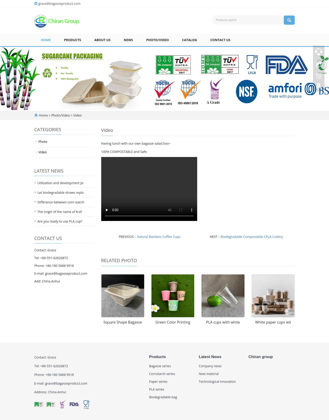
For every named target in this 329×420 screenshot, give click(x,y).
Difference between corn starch (60, 202)
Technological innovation (217, 381)
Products (72, 40)
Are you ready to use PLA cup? (59, 221)
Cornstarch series (162, 374)
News (128, 40)
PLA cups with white (223, 322)
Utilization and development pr (60, 183)
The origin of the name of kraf (59, 212)
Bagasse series (160, 366)
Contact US (220, 40)
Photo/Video (157, 40)
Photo (42, 141)
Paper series (158, 381)
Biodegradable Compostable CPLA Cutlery (252, 236)
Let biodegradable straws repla (60, 192)
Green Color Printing (172, 322)
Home (46, 40)
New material (209, 374)
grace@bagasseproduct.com (59, 3)
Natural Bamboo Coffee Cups (158, 236)
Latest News (210, 357)
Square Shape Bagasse (122, 322)
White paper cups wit (273, 322)
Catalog (189, 40)
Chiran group (261, 357)
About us (102, 40)
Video (77, 115)
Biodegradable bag (163, 397)
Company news (210, 366)
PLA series (156, 389)
